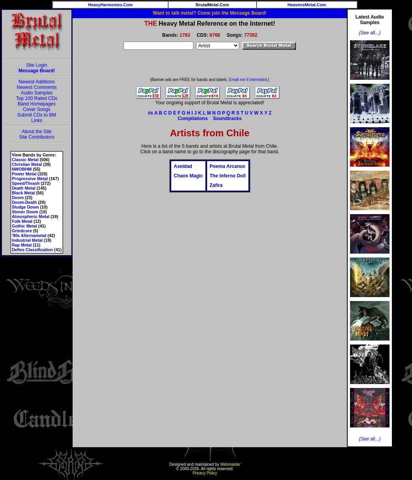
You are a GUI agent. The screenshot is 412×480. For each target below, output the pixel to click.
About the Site (36, 131)
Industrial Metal (27, 240)
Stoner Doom (25, 211)
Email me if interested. (248, 79)
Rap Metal (22, 245)
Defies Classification (32, 249)
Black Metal (23, 192)
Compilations (193, 118)
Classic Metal (25, 159)
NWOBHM (22, 169)
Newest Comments (36, 87)
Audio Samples (37, 93)
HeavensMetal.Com (306, 4)
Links (36, 120)
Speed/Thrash (25, 183)
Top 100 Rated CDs (37, 98)
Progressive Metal (30, 178)
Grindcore (22, 230)
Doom (18, 197)
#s (150, 113)
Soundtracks (227, 118)
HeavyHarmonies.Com (110, 4)
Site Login (36, 65)
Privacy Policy (205, 473)
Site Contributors (36, 137)
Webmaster (230, 464)
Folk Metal (22, 221)
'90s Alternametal (29, 235)
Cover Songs (36, 109)
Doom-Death (24, 202)
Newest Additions (37, 82)
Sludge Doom (25, 207)
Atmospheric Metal (30, 216)
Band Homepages (37, 104)
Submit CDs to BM (36, 115)
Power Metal (24, 173)
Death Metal (24, 188)
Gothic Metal (24, 226)
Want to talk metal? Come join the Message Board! (209, 13)
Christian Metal (27, 164)
